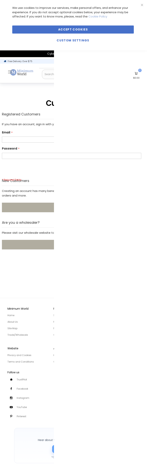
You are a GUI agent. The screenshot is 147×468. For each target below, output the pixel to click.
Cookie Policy (97, 16)
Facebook (22, 388)
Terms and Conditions (20, 361)
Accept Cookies (73, 29)
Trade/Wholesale (17, 334)
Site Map (12, 328)
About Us (12, 321)
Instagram (23, 398)
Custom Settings (73, 40)
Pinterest (21, 416)
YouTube (22, 407)
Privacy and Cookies (19, 355)
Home (10, 315)
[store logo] (21, 72)
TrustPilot (22, 379)
